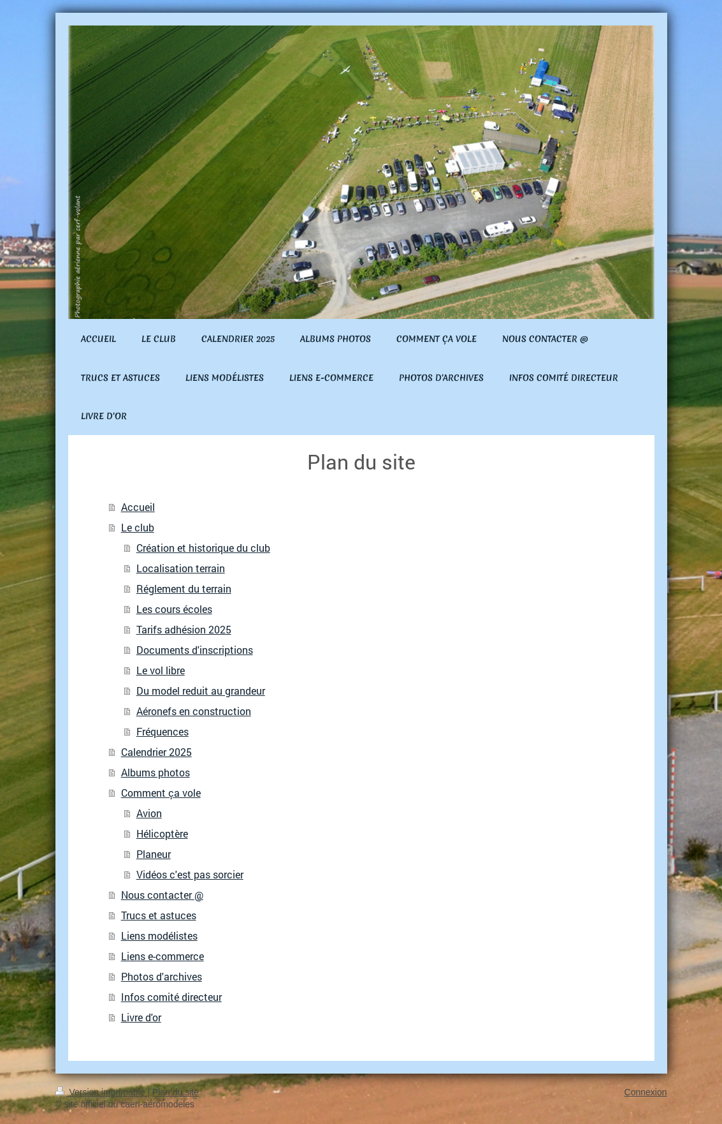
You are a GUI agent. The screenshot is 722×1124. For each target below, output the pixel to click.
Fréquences (162, 731)
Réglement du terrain (183, 588)
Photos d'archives (161, 976)
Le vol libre (160, 670)
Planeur (153, 854)
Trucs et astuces (158, 915)
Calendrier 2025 (156, 751)
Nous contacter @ (162, 894)
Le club (137, 527)
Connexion (646, 1092)
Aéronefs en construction (193, 711)
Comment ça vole (161, 792)
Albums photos (155, 772)
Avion (149, 813)
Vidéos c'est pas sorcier (189, 874)
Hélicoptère (162, 833)
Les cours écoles (174, 609)
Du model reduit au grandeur (200, 690)
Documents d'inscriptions (194, 649)
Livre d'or (141, 1017)
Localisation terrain (180, 568)
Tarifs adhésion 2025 (183, 629)
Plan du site (175, 1092)
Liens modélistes (159, 935)
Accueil (138, 507)
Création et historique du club (203, 547)
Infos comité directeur (171, 996)
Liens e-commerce (162, 956)
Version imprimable (101, 1092)
